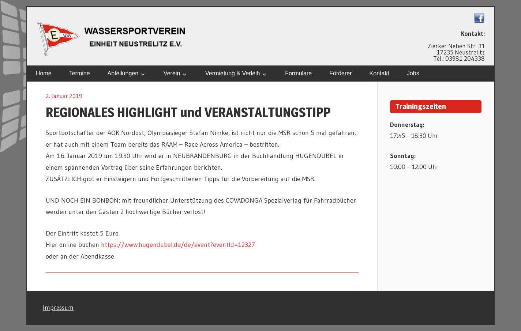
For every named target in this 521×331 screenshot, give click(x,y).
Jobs (413, 73)
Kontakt (379, 73)
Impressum (58, 307)
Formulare (298, 73)
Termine (79, 73)
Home (44, 73)
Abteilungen (123, 73)
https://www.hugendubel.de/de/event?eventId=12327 (178, 245)
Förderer (340, 73)
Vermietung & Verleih (232, 73)
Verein (172, 73)
